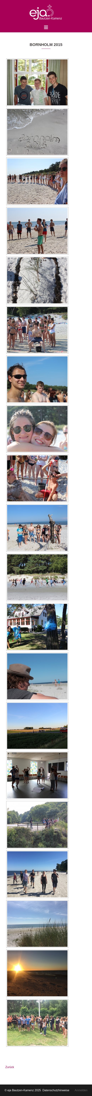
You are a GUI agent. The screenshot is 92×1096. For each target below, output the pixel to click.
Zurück (9, 1067)
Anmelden (81, 1090)
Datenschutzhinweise (58, 1090)
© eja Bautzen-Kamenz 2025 (23, 1090)
